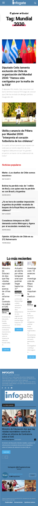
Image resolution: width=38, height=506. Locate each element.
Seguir (32, 475)
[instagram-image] (7, 485)
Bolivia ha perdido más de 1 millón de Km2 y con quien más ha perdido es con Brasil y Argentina (18, 189)
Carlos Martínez (30, 304)
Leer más (6, 349)
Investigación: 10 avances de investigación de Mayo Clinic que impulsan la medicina (31, 283)
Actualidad (5, 309)
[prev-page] (3, 457)
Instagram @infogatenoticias (19, 467)
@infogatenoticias (15, 474)
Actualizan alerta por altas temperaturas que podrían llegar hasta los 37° (19, 278)
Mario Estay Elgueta (5, 311)
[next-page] (6, 457)
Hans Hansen (19, 293)
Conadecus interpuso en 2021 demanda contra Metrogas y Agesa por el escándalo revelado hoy (18, 223)
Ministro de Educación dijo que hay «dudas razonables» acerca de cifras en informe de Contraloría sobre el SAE (6, 287)
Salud (29, 302)
